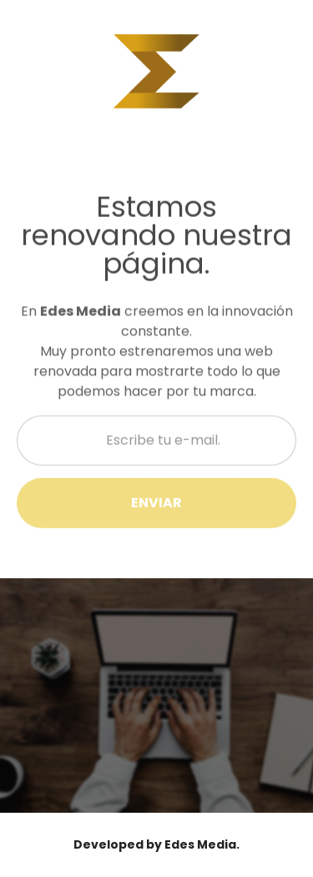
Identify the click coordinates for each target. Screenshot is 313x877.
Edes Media (200, 844)
